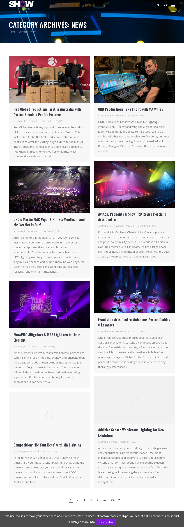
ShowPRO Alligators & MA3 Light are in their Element (46, 337)
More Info (88, 522)
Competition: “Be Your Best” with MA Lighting (47, 445)
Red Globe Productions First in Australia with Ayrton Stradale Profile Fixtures (47, 111)
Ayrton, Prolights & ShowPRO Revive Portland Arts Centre (132, 216)
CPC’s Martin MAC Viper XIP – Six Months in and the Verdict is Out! (49, 222)
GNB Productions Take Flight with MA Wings (130, 109)
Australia (18, 121)
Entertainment (32, 121)
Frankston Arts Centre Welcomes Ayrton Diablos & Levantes (134, 322)
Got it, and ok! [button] (106, 522)
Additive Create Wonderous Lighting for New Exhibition (131, 432)
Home (12, 31)
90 (112, 499)
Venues (129, 225)
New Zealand (31, 451)
